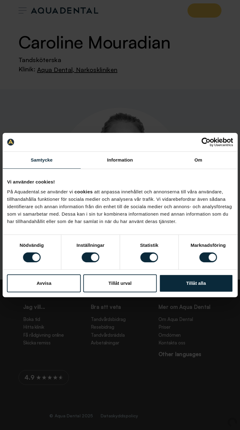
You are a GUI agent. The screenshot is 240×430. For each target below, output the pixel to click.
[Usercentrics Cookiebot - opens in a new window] (206, 142)
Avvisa (43, 283)
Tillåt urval (120, 283)
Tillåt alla (196, 283)
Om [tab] (198, 159)
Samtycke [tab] (42, 159)
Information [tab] (120, 159)
